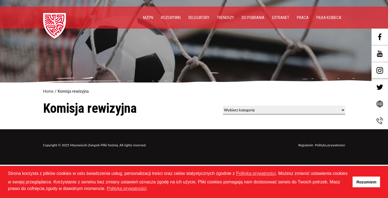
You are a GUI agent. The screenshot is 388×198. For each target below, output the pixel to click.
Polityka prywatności (330, 145)
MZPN (148, 17)
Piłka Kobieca (328, 17)
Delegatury (198, 17)
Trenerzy (225, 17)
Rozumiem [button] (366, 182)
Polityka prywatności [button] (127, 188)
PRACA (303, 17)
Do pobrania (253, 17)
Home (48, 91)
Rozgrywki (171, 17)
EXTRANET (280, 17)
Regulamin (306, 145)
